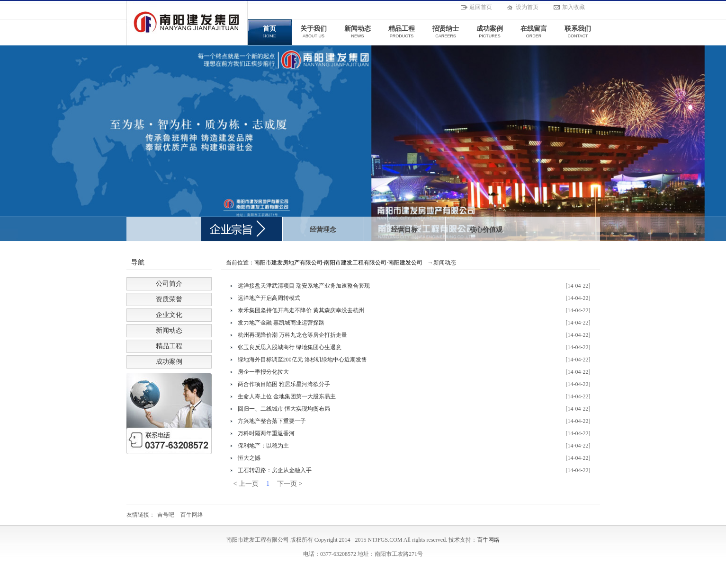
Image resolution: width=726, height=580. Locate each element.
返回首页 (480, 7)
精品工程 (169, 346)
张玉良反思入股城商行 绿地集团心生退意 (289, 347)
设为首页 (527, 7)
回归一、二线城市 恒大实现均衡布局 (284, 408)
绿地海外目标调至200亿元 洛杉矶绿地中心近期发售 (302, 359)
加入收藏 (573, 7)
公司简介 (169, 283)
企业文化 (169, 314)
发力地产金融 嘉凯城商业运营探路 (281, 322)
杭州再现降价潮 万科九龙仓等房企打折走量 (292, 335)
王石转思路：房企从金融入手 (275, 470)
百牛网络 (191, 514)
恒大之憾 (249, 458)
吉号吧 (165, 514)
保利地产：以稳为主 (263, 445)
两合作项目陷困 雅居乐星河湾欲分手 (284, 384)
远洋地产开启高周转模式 (269, 298)
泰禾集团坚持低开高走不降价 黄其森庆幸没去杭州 (301, 310)
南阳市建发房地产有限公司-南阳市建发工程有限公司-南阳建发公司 (338, 262)
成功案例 (169, 361)
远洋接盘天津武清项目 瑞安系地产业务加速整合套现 (304, 285)
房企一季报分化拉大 (263, 372)
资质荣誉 (169, 299)
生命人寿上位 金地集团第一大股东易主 (287, 396)
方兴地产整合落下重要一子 (272, 421)
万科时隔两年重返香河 (266, 433)
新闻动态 (169, 330)
